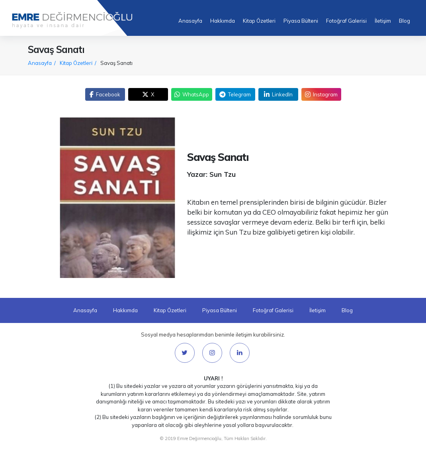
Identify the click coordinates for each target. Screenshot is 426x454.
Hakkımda (222, 21)
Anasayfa (190, 21)
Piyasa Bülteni (300, 21)
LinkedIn (278, 94)
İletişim (383, 21)
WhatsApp (191, 94)
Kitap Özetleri (259, 21)
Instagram (321, 94)
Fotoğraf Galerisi (346, 21)
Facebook (105, 94)
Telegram (235, 94)
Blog (404, 21)
